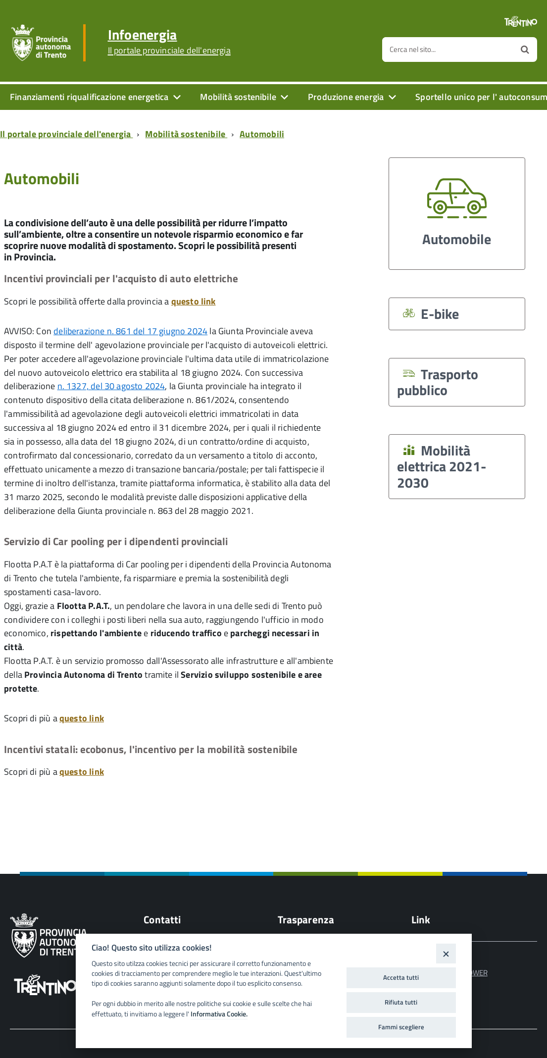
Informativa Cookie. (219, 1014)
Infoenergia (169, 41)
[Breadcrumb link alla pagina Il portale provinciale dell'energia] (68, 134)
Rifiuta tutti (401, 1002)
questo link (193, 301)
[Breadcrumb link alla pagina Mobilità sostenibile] (188, 134)
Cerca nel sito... (413, 49)
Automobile (457, 209)
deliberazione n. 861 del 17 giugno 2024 (130, 331)
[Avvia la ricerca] (525, 49)
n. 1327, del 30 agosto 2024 (111, 386)
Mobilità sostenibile (238, 96)
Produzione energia (346, 96)
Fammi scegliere (401, 1027)
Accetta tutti (401, 977)
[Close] (445, 953)
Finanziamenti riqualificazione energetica (89, 96)
